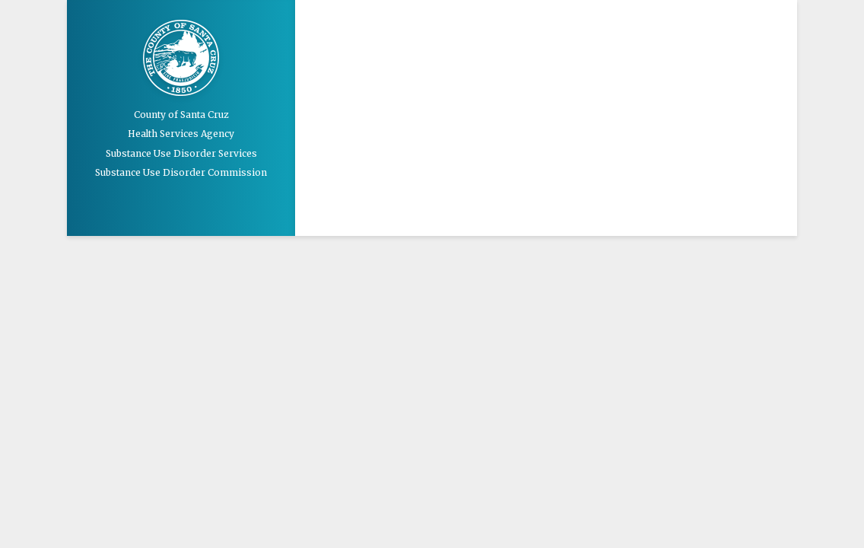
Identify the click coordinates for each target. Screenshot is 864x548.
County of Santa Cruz (181, 114)
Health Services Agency (181, 133)
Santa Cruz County (181, 60)
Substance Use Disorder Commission (181, 172)
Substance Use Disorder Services (181, 153)
